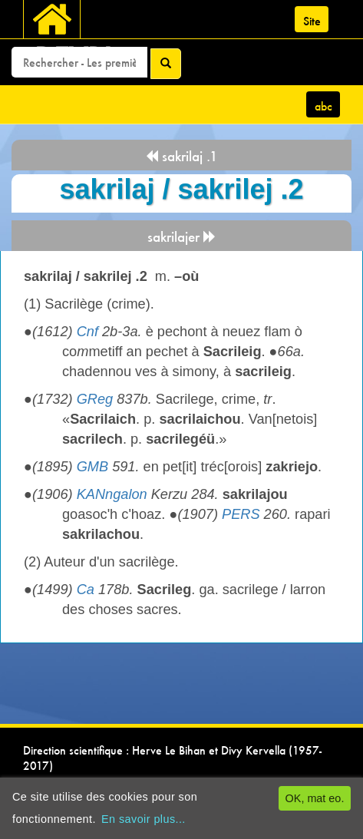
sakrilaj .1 (181, 156)
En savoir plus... (143, 819)
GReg (95, 399)
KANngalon (112, 494)
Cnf (87, 331)
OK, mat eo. (315, 798)
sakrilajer (181, 237)
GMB (92, 466)
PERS (241, 514)
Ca (85, 589)
